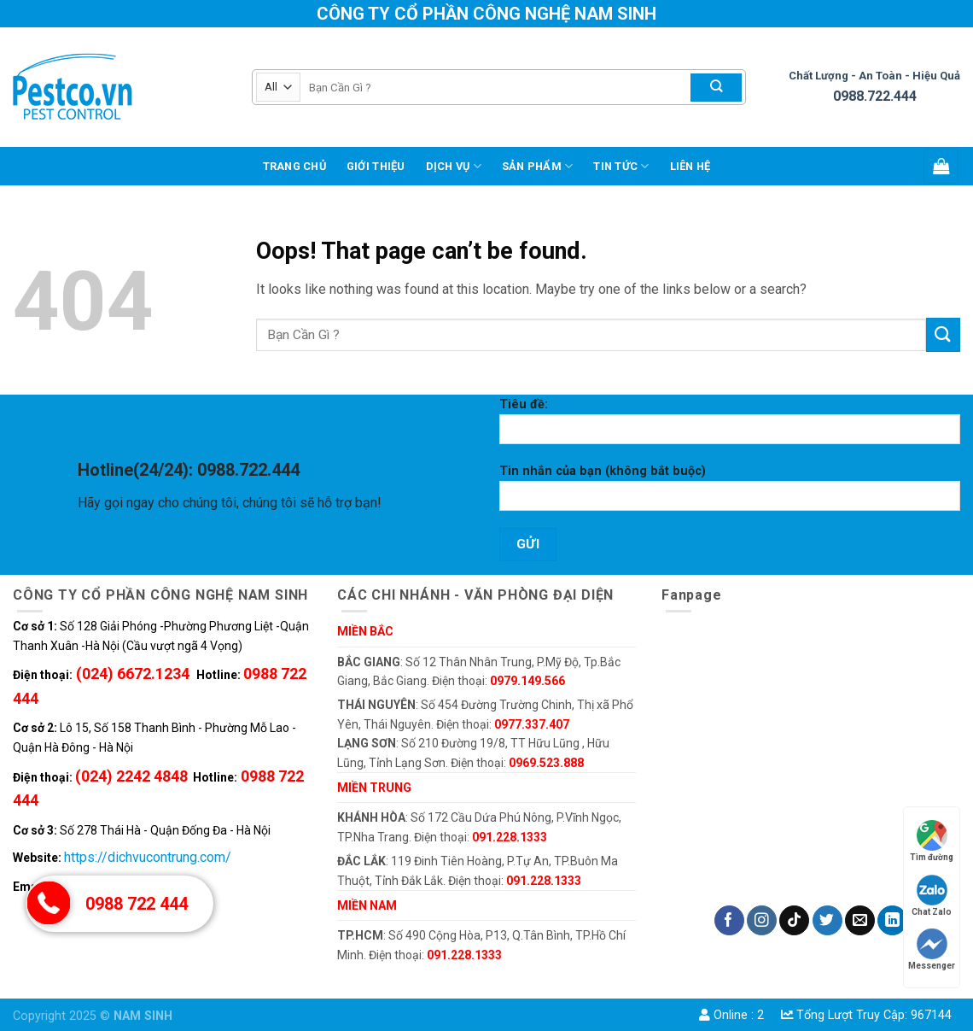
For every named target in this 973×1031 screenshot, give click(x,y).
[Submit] (943, 334)
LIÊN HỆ (690, 166)
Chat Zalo (932, 896)
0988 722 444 (136, 903)
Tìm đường (931, 841)
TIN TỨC (621, 166)
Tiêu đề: (729, 426)
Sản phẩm (538, 166)
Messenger (931, 949)
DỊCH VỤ (453, 166)
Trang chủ (294, 166)
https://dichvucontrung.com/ (147, 857)
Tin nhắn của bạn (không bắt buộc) (729, 493)
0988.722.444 (875, 96)
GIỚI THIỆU (376, 166)
